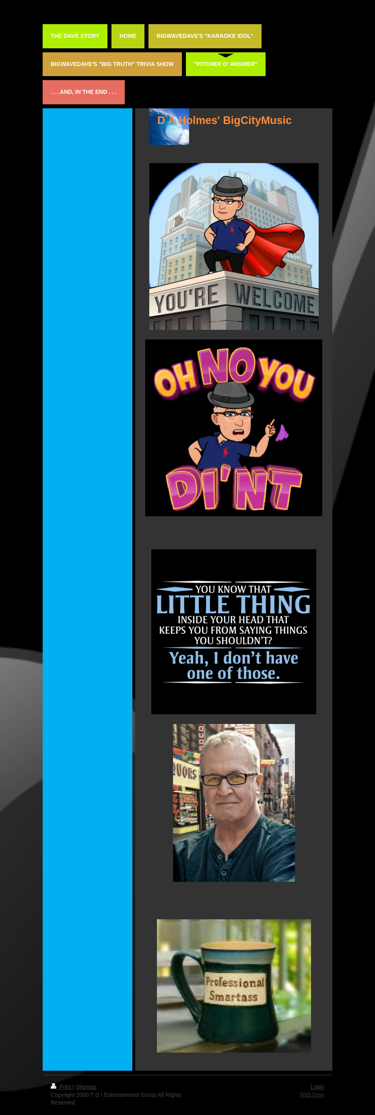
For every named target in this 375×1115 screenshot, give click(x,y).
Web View (311, 1095)
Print (62, 1087)
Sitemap (86, 1087)
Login (317, 1087)
